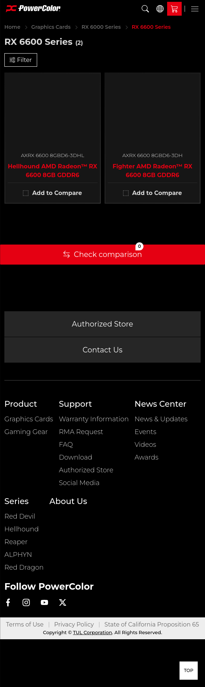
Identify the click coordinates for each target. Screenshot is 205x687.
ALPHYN (18, 555)
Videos (145, 445)
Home (12, 27)
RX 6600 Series (151, 27)
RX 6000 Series (101, 27)
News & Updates (161, 419)
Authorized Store (102, 324)
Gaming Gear (26, 432)
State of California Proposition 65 (152, 624)
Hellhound (21, 529)
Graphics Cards (51, 27)
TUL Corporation (92, 632)
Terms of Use (25, 624)
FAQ (66, 445)
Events (146, 432)
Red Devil (19, 516)
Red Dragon (24, 567)
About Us (68, 501)
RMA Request (81, 432)
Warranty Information (94, 419)
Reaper (16, 542)
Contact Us (103, 350)
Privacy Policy (74, 624)
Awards (147, 457)
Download (75, 457)
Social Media (79, 483)
